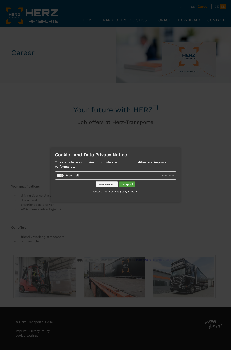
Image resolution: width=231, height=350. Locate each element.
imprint (134, 191)
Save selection (106, 184)
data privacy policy (115, 191)
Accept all (127, 184)
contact (97, 191)
